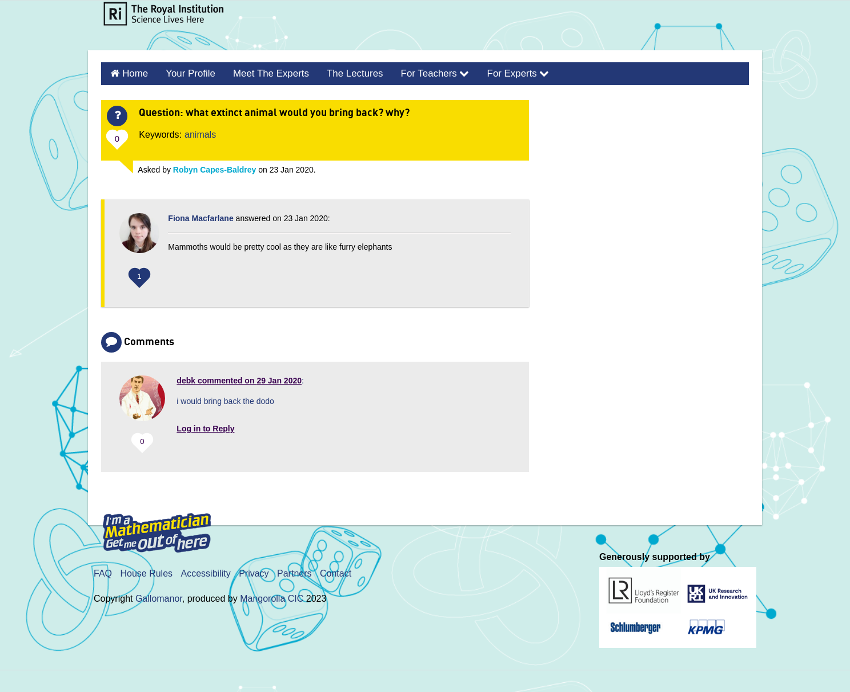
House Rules (146, 572)
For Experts (499, 73)
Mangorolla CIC (271, 597)
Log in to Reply (205, 426)
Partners (294, 572)
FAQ (103, 572)
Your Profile (186, 73)
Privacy (253, 572)
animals (200, 133)
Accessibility (206, 572)
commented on (239, 378)
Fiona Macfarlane (200, 216)
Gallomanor (158, 597)
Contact (335, 572)
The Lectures (343, 73)
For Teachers (419, 73)
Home (133, 73)
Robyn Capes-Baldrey (214, 168)
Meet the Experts (263, 73)
